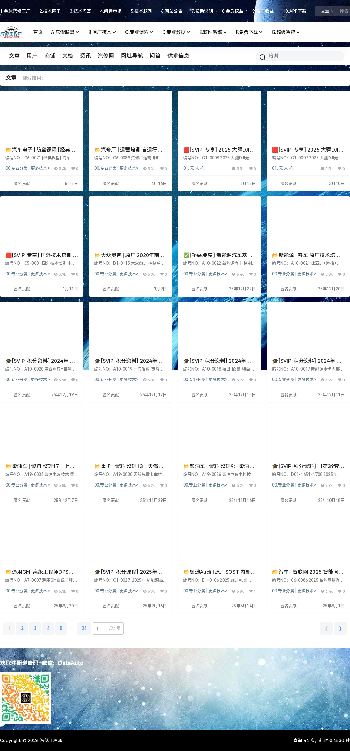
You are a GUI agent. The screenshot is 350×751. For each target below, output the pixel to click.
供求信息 (178, 56)
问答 (155, 56)
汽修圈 (106, 56)
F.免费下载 (250, 32)
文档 (67, 56)
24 (84, 628)
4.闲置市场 (111, 11)
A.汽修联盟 (65, 32)
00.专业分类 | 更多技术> (27, 168)
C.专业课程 (139, 32)
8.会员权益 (232, 11)
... (71, 627)
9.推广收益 (263, 11)
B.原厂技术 (102, 32)
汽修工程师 (50, 740)
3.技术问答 (80, 11)
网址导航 (132, 56)
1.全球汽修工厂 (15, 11)
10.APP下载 (295, 11)
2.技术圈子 (50, 11)
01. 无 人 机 (193, 168)
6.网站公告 (172, 11)
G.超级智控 (286, 32)
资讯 (85, 56)
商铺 (49, 56)
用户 (32, 56)
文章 (14, 56)
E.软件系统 (213, 32)
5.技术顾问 (141, 11)
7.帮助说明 (202, 11)
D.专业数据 (176, 32)
